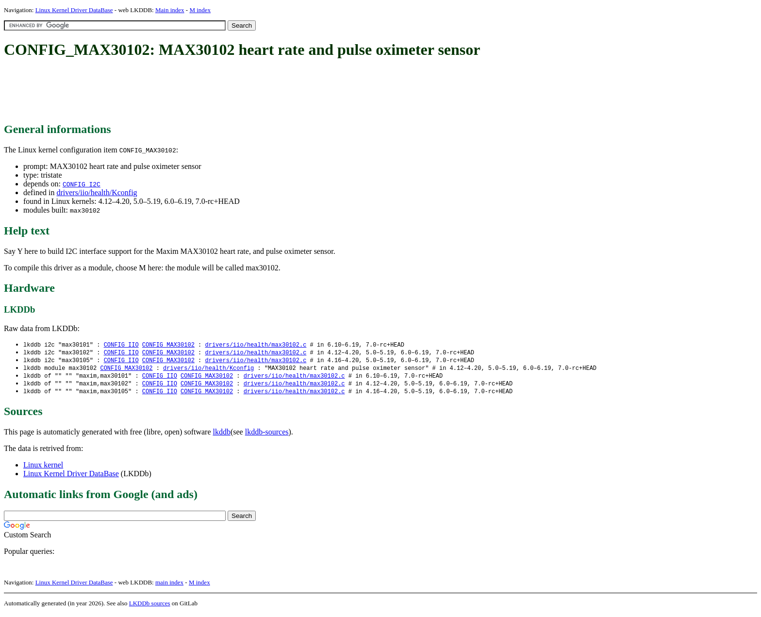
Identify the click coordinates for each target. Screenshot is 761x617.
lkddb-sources (267, 435)
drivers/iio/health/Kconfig (96, 192)
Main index (169, 10)
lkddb (222, 435)
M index (200, 10)
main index (169, 585)
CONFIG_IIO (121, 345)
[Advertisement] (180, 91)
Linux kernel (43, 468)
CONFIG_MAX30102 (168, 345)
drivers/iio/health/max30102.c (255, 345)
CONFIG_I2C (81, 184)
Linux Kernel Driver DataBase (74, 10)
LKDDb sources (149, 606)
